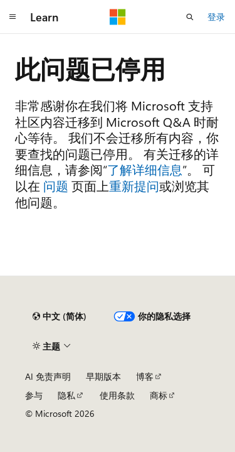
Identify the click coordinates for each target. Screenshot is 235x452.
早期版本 (103, 376)
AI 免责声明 (48, 376)
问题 (55, 185)
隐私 (66, 395)
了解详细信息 (144, 169)
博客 (145, 376)
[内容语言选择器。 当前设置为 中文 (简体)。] (59, 316)
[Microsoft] (118, 17)
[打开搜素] (189, 17)
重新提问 (134, 185)
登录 (216, 17)
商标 (158, 395)
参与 (34, 395)
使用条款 (117, 395)
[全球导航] (12, 17)
